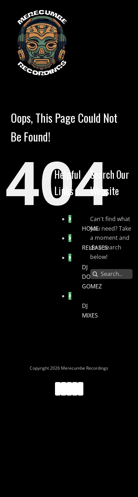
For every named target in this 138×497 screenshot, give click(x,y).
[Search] (95, 274)
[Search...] (111, 274)
